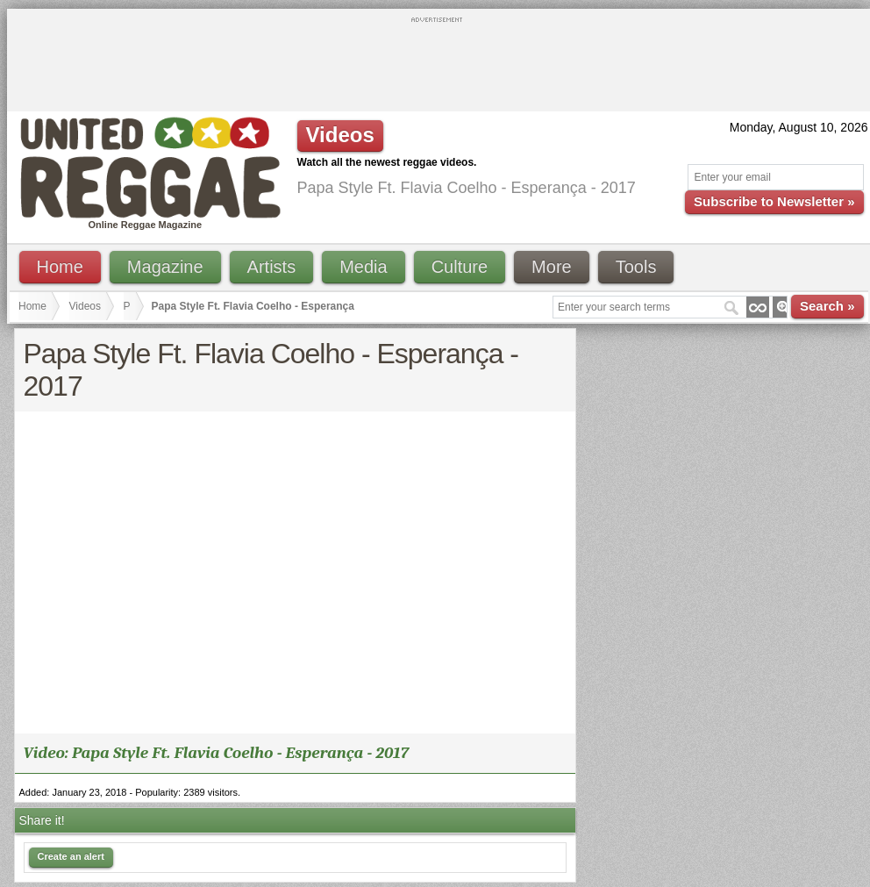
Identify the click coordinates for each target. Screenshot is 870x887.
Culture (459, 266)
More (551, 266)
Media (363, 266)
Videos (85, 306)
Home (60, 266)
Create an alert (71, 856)
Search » (827, 305)
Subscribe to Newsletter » (774, 201)
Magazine (165, 266)
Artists (271, 266)
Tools (636, 266)
